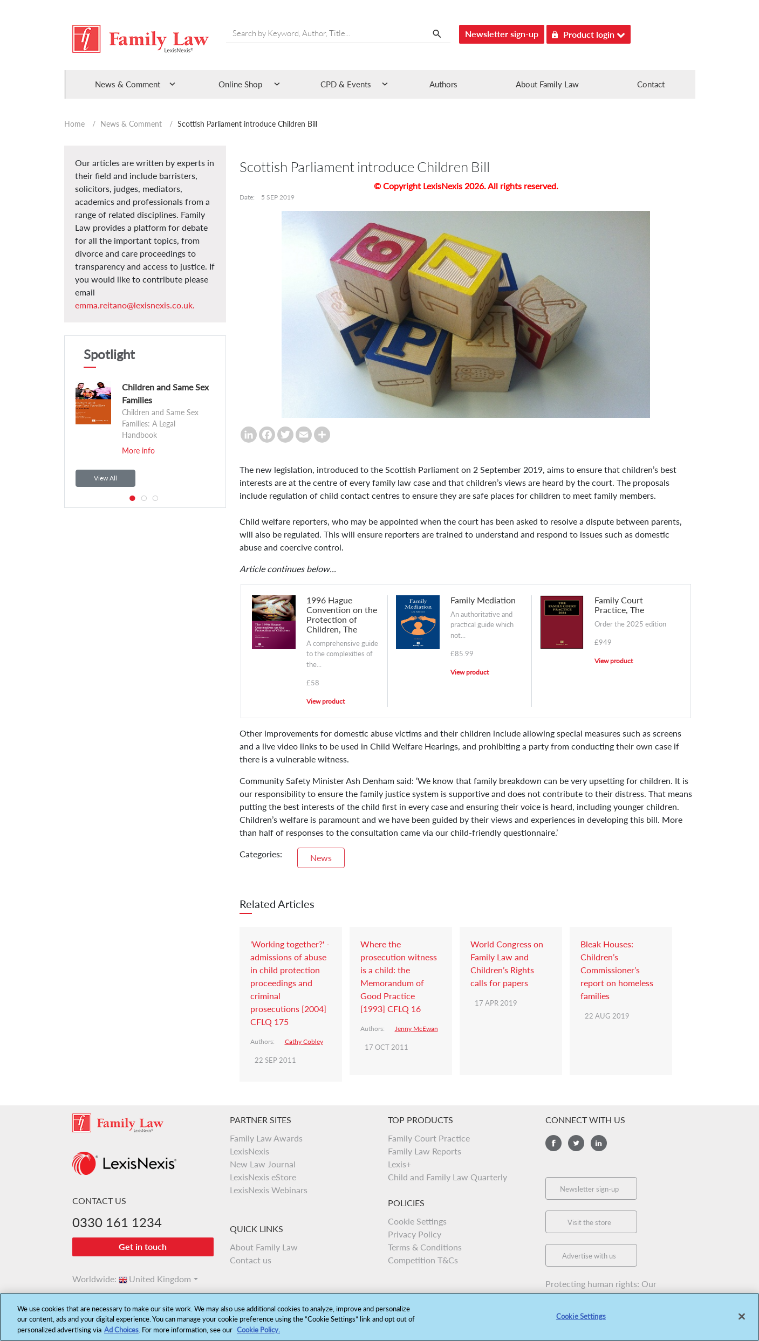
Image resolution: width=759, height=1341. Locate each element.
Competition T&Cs (423, 1260)
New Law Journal (263, 1164)
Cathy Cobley (304, 1041)
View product (325, 701)
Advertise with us (589, 1255)
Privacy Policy (414, 1234)
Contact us (250, 1260)
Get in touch (143, 1246)
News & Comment (131, 123)
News (321, 857)
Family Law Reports (424, 1151)
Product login (588, 32)
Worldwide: (89, 1279)
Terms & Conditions (425, 1247)
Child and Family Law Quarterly (447, 1177)
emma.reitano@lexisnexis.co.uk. (135, 305)
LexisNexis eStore (263, 1177)
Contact (651, 84)
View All (105, 478)
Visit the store (589, 1222)
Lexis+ (399, 1164)
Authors (443, 84)
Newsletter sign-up (501, 34)
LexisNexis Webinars (268, 1190)
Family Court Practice (429, 1138)
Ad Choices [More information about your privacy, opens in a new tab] (121, 1335)
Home (74, 123)
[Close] (742, 1321)
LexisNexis (249, 1151)
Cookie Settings (417, 1221)
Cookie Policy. (258, 1335)
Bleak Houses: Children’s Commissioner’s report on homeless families (616, 970)
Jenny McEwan (416, 1028)
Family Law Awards (266, 1138)
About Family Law (547, 84)
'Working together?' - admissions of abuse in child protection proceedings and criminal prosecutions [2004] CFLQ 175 (290, 983)
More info (138, 450)
